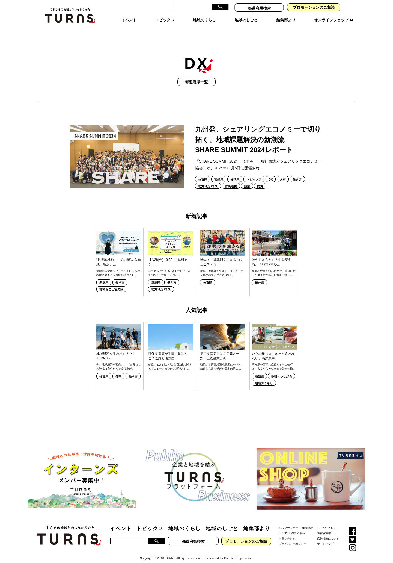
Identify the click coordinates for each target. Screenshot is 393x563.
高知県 (259, 370)
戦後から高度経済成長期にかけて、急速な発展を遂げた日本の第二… (222, 360)
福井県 (259, 276)
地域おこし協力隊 (111, 283)
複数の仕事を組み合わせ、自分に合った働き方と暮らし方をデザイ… (274, 266)
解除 (302, 527)
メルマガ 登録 (287, 527)
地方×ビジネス (208, 180)
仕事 (118, 370)
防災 (260, 180)
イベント (121, 522)
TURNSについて (327, 521)
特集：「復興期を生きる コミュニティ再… (221, 256)
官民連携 (231, 180)
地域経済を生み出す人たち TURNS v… (116, 350)
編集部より (256, 522)
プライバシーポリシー (292, 537)
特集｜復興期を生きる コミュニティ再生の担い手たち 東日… (221, 266)
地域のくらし (264, 377)
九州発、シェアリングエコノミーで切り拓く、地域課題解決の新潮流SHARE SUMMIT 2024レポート (258, 133)
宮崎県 (218, 173)
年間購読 (307, 521)
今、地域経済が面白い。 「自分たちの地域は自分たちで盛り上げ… (118, 360)
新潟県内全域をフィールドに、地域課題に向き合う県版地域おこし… (118, 266)
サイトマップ (325, 537)
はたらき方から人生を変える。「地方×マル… (271, 256)
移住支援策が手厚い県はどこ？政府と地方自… (167, 350)
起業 (247, 180)
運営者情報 (324, 527)
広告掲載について (328, 532)
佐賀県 (202, 173)
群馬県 (155, 276)
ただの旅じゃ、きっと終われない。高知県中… (273, 350)
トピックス (253, 173)
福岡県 (234, 173)
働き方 (297, 173)
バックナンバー (288, 521)
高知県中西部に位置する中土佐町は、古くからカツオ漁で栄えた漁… (274, 360)
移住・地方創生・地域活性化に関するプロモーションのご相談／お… (170, 360)
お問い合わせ (287, 532)
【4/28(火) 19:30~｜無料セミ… (167, 256)
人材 (283, 173)
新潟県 (103, 276)
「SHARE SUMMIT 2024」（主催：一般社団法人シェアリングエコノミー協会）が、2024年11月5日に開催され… (258, 158)
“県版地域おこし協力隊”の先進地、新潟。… (118, 256)
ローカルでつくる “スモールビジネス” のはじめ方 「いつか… (169, 266)
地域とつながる (281, 370)
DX (271, 173)
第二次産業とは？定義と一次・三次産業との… (219, 350)
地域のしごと (222, 522)
